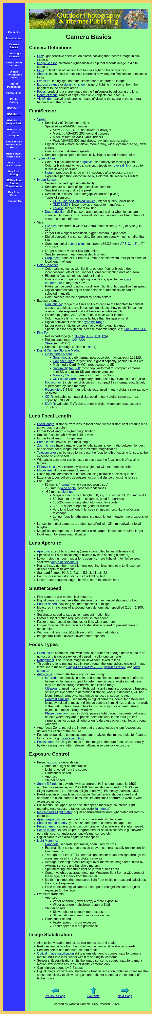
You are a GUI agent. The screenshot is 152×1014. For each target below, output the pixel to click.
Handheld (52, 844)
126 (104, 336)
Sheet (49, 343)
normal (64, 484)
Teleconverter (46, 452)
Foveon (58, 208)
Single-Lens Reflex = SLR (84, 667)
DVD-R (50, 403)
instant (90, 347)
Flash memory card (58, 354)
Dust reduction (55, 211)
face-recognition (72, 738)
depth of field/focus (64, 562)
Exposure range (48, 84)
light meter (102, 808)
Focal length (45, 424)
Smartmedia (61, 357)
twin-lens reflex (114, 667)
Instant (49, 172)
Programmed (46, 826)
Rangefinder (45, 660)
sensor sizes (77, 243)
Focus (41, 91)
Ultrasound (52, 688)
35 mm (80, 336)
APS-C (125, 243)
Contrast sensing (57, 699)
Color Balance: (47, 265)
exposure (54, 762)
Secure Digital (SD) (66, 368)
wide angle (68, 488)
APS (89, 336)
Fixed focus (45, 653)
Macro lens (44, 470)
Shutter (42, 73)
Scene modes (46, 830)
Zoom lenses (46, 445)
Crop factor (53, 258)
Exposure (43, 81)
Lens (40, 70)
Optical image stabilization (55, 953)
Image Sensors (47, 179)
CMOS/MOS (61, 204)
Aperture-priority (48, 819)
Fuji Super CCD (135, 329)
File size (51, 226)
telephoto (67, 491)
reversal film (121, 165)
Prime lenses (46, 442)
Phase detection (56, 713)
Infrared (50, 677)
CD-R (49, 396)
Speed (41, 119)
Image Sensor (47, 63)
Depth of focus (47, 95)
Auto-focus (44, 674)
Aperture (43, 551)
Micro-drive (53, 382)
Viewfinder (44, 98)
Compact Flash (63, 361)
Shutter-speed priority (52, 823)
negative (86, 162)
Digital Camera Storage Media (58, 350)
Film (40, 56)
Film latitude (53, 304)
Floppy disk (53, 389)
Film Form (44, 332)
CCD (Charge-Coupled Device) (75, 201)
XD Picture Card (64, 379)
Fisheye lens (46, 466)
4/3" (134, 243)
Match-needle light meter (54, 812)
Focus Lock (45, 742)
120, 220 (77, 339)
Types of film (46, 158)
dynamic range (74, 84)
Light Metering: (47, 840)
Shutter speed (47, 604)
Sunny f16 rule (47, 783)
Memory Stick (62, 375)
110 (97, 336)
